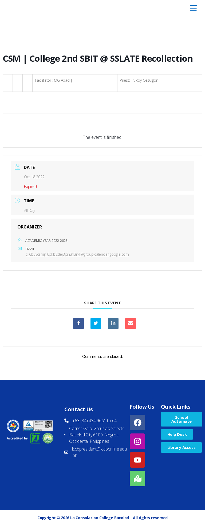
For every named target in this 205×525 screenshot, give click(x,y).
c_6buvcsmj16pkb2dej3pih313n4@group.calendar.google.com (77, 254)
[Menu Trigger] (193, 8)
